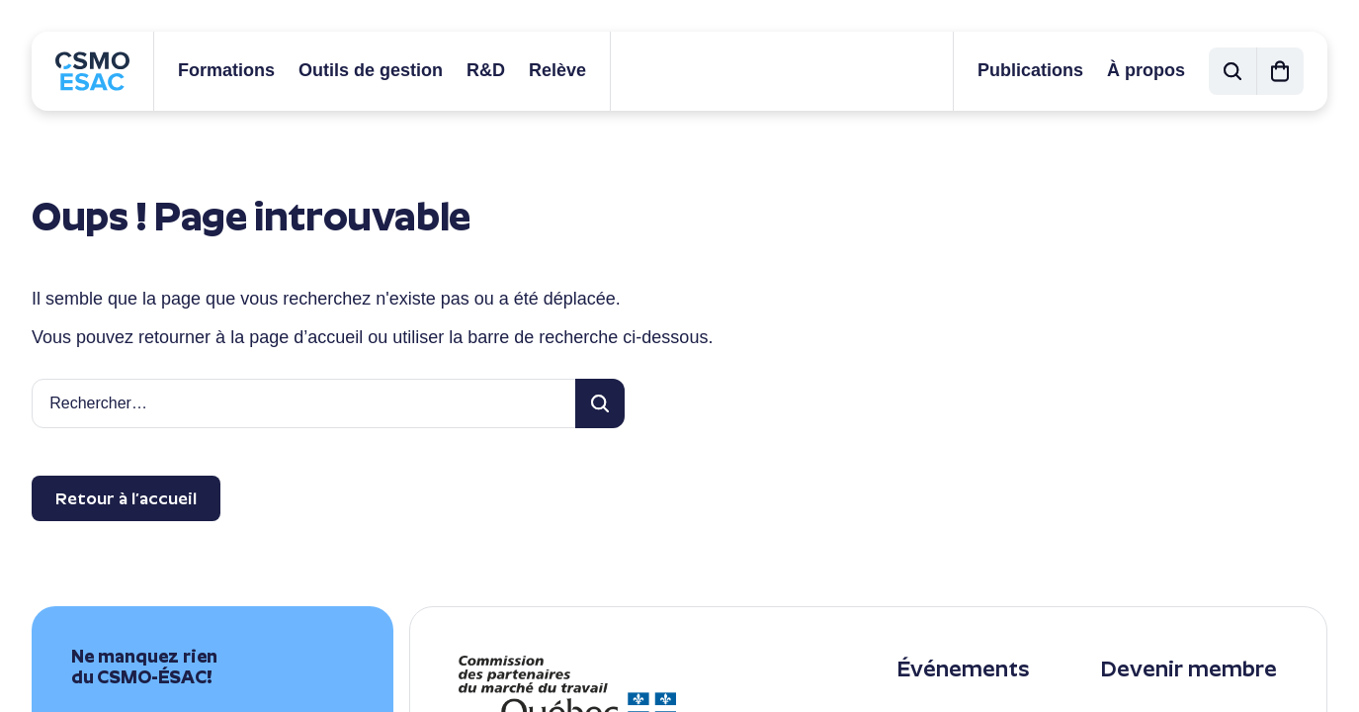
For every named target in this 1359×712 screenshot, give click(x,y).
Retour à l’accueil (126, 498)
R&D (486, 70)
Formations (226, 70)
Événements (962, 669)
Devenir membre (1188, 669)
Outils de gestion (370, 70)
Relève (557, 70)
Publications (1030, 70)
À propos (1146, 70)
